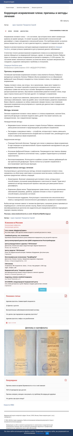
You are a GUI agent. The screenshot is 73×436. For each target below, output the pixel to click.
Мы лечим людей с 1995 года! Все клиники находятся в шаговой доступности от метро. (28, 232)
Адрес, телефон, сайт (10, 267)
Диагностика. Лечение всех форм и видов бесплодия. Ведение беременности (25, 245)
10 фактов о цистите (12, 305)
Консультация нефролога (13, 225)
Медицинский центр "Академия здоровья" (19, 270)
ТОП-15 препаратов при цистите (16, 390)
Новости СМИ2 (9, 405)
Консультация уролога (12, 227)
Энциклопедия (9, 2)
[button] (9, 353)
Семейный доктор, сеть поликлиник (17, 235)
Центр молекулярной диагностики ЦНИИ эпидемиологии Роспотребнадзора (30, 240)
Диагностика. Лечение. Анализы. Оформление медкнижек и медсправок (24, 259)
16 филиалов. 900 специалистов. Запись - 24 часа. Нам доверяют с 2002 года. (26, 265)
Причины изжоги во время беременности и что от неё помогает (25, 385)
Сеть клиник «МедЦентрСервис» (16, 230)
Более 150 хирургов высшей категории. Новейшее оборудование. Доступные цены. (27, 252)
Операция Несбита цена (13, 65)
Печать (42, 289)
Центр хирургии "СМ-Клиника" (15, 250)
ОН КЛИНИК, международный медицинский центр (21, 282)
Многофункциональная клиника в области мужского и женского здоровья (24, 272)
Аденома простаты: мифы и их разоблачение (20, 318)
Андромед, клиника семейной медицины (18, 277)
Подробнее (40, 433)
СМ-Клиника (9, 263)
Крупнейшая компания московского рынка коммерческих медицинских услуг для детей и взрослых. (31, 237)
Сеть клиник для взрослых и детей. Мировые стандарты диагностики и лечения (26, 283)
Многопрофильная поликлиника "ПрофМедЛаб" (21, 257)
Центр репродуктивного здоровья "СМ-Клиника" (21, 243)
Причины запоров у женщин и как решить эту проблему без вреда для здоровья (31, 394)
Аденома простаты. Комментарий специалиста (20, 301)
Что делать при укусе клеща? (15, 398)
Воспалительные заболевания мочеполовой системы (22, 310)
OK (47, 433)
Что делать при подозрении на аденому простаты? (22, 314)
